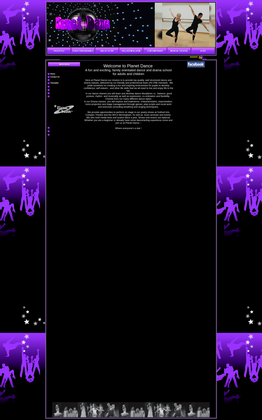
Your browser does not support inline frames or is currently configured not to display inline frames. (128, 221)
